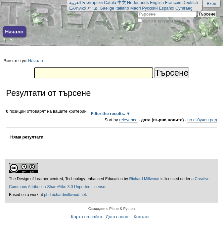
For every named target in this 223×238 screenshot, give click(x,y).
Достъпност (118, 216)
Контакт (142, 216)
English (157, 2)
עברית (92, 8)
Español (166, 8)
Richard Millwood (144, 179)
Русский (149, 8)
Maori (135, 8)
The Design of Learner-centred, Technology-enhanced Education (66, 179)
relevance (128, 119)
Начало (14, 31)
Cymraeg (184, 8)
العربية (75, 2)
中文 (121, 2)
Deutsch (190, 2)
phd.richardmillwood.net (65, 194)
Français (173, 2)
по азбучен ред (202, 119)
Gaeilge (107, 8)
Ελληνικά (77, 8)
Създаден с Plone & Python (111, 209)
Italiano (122, 8)
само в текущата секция (167, 21)
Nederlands (138, 2)
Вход (211, 3)
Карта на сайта (86, 216)
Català (110, 2)
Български (92, 2)
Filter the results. (108, 113)
